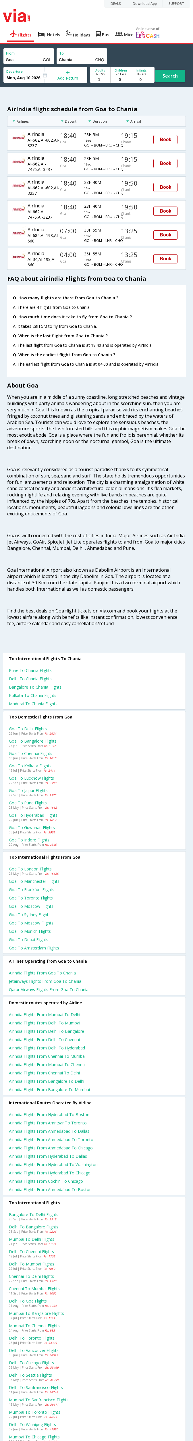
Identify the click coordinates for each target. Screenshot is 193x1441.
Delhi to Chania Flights (30, 678)
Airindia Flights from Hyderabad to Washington (53, 1164)
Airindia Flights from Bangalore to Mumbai (49, 1089)
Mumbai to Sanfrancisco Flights (39, 1400)
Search (170, 76)
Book (165, 139)
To (61, 53)
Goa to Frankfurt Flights (31, 889)
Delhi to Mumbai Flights (31, 1264)
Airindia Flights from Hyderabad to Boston (49, 1114)
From (10, 53)
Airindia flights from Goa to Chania (42, 973)
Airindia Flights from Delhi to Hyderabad (47, 1048)
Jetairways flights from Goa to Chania (45, 981)
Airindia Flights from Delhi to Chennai (44, 1039)
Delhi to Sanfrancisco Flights (36, 1387)
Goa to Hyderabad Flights (33, 815)
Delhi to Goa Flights (28, 1301)
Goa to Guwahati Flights (32, 827)
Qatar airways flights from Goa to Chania (48, 989)
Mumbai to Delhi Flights (31, 1239)
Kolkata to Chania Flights (32, 695)
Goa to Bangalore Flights (33, 741)
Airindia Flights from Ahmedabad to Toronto (51, 1139)
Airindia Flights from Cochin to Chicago (46, 1181)
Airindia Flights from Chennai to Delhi (44, 1073)
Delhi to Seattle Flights (30, 1375)
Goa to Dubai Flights (28, 939)
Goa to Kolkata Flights (30, 765)
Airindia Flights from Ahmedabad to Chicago (51, 1148)
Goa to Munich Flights (30, 931)
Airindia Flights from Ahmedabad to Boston (50, 1189)
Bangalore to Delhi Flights (33, 1214)
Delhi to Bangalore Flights (33, 1227)
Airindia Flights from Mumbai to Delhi (44, 1014)
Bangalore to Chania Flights (35, 687)
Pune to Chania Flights (30, 670)
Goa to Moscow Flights (31, 906)
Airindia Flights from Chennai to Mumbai (47, 1056)
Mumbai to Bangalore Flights (36, 1313)
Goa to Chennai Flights (30, 753)
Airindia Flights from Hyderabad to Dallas (48, 1156)
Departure (14, 71)
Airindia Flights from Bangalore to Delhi (46, 1081)
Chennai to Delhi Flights (31, 1276)
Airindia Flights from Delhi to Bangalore (46, 1031)
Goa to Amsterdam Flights (34, 948)
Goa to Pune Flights (28, 803)
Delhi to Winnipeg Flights (32, 1424)
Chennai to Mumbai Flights (34, 1288)
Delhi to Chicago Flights (31, 1362)
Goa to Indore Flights (29, 840)
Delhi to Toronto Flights (32, 1338)
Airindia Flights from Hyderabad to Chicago (49, 1173)
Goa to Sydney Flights (30, 914)
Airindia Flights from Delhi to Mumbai (44, 1023)
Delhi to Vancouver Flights (34, 1350)
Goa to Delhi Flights (28, 728)
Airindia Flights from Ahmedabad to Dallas (49, 1131)
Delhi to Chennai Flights (31, 1251)
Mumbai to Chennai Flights (34, 1325)
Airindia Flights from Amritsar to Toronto (48, 1123)
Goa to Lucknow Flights (31, 778)
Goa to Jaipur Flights (28, 790)
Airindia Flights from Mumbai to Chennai (47, 1064)
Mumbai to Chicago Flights (34, 1437)
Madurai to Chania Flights (33, 703)
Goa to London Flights (30, 869)
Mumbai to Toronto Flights (34, 1412)
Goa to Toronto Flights (31, 898)
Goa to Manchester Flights (34, 881)
